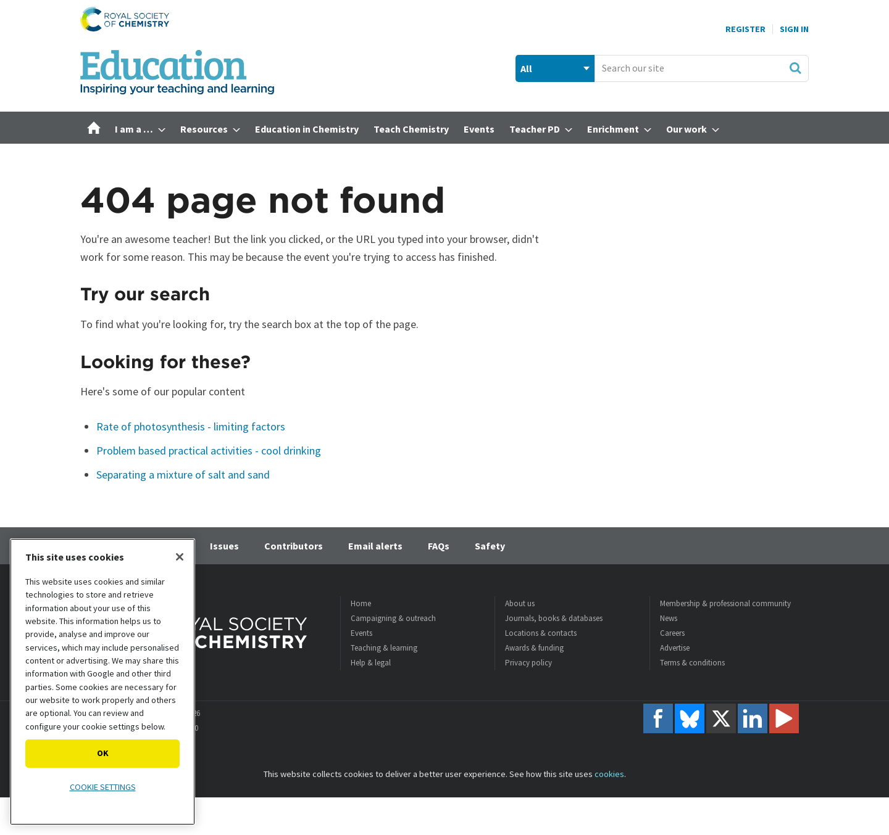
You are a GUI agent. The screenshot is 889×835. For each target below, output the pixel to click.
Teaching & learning (384, 648)
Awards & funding (534, 648)
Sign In (794, 29)
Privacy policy (528, 662)
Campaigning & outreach (393, 618)
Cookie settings (103, 786)
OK (103, 753)
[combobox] (702, 68)
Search (795, 68)
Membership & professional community (725, 603)
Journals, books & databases (554, 618)
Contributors (293, 546)
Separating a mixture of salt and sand (183, 474)
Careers (672, 633)
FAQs (438, 546)
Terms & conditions (692, 662)
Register (745, 29)
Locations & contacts (541, 633)
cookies (609, 773)
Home (361, 603)
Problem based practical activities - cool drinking (208, 450)
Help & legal (371, 662)
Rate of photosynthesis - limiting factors (190, 426)
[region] (102, 681)
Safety (490, 546)
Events (361, 633)
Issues (224, 546)
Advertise (675, 648)
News (668, 618)
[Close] (179, 556)
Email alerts (375, 546)
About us (520, 603)
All (526, 68)
